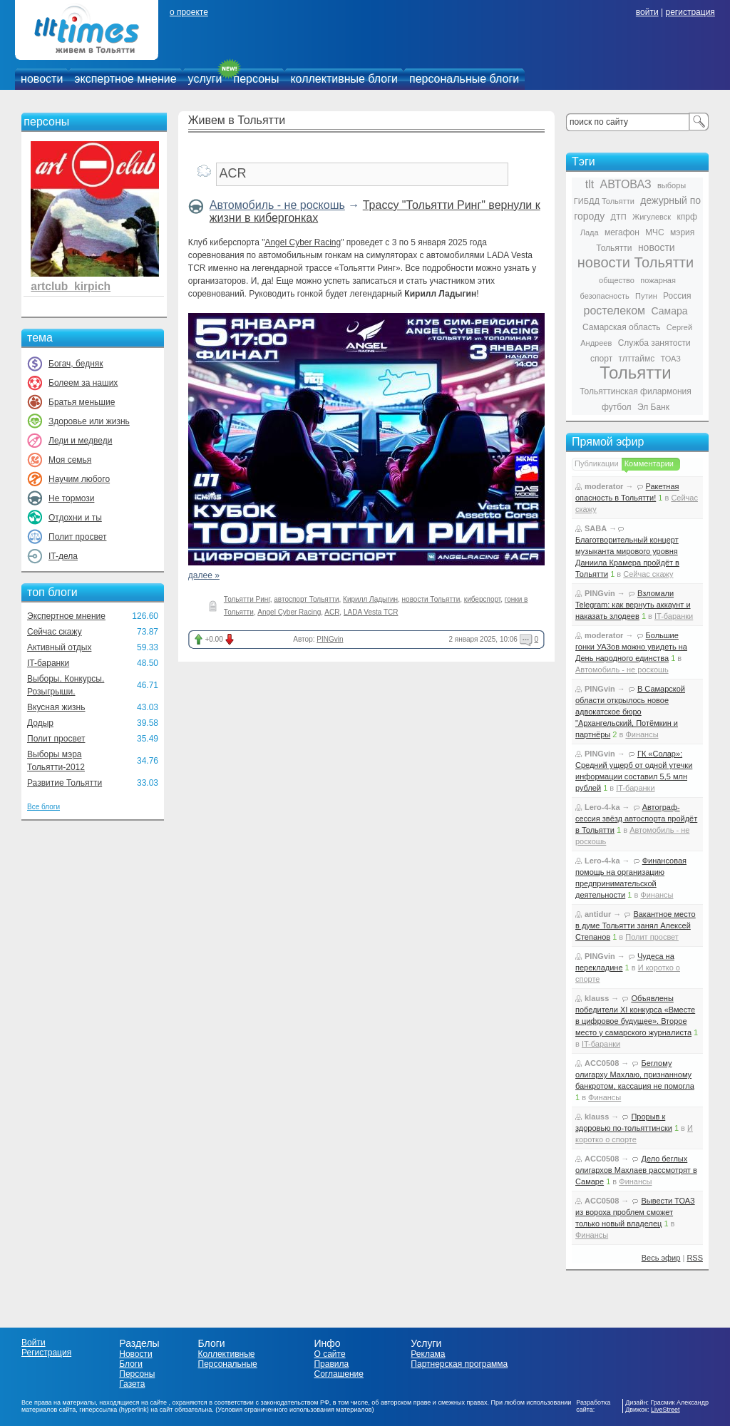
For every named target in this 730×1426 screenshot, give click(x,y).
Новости (135, 1354)
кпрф (686, 217)
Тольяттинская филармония (636, 391)
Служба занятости (654, 343)
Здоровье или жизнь (89, 421)
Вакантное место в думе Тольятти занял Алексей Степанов (635, 925)
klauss (597, 998)
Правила (331, 1364)
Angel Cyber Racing (302, 242)
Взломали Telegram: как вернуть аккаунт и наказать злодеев (633, 604)
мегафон (622, 232)
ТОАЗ (671, 358)
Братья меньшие (81, 402)
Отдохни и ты (75, 518)
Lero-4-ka (602, 807)
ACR (331, 612)
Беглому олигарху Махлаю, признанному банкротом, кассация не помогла (634, 1074)
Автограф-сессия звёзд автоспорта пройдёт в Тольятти (636, 818)
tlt (589, 184)
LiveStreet (665, 1409)
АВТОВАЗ (626, 184)
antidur (598, 914)
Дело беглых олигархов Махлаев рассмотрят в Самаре (636, 1170)
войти (647, 12)
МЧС (654, 232)
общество (616, 280)
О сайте (329, 1354)
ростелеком (614, 310)
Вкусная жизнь (56, 707)
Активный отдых (59, 647)
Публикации (597, 463)
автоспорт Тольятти (306, 599)
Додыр (40, 723)
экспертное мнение (125, 79)
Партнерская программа (459, 1364)
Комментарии (649, 463)
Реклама (428, 1354)
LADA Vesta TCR (371, 612)
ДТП (619, 216)
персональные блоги (464, 79)
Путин (646, 296)
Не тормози (71, 498)
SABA (596, 528)
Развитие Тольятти (64, 783)
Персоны (137, 1374)
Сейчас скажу (54, 632)
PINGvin (330, 639)
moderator (604, 486)
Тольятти (636, 372)
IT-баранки (48, 663)
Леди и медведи (80, 441)
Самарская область (621, 327)
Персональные (227, 1364)
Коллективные (226, 1354)
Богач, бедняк (75, 364)
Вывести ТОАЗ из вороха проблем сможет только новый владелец (635, 1212)
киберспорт (482, 599)
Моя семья (69, 460)
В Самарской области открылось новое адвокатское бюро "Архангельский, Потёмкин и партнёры (630, 711)
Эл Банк (653, 407)
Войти (33, 1343)
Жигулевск (651, 216)
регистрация (689, 12)
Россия (677, 296)
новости (42, 79)
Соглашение (338, 1374)
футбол (617, 407)
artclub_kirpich (70, 286)
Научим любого (79, 479)
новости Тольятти (431, 599)
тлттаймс (636, 359)
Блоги (131, 1364)
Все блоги (43, 807)
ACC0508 (602, 1063)
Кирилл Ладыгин (370, 599)
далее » (204, 575)
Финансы (641, 734)
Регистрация (46, 1353)
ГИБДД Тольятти (604, 201)
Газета (132, 1384)
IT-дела (63, 556)
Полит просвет (77, 537)
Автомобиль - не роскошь (277, 205)
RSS (695, 1257)
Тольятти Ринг (247, 599)
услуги (205, 79)
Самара (669, 311)
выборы (671, 185)
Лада (589, 232)
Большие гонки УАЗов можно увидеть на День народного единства (631, 646)
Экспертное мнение (66, 616)
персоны (256, 79)
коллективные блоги (344, 79)
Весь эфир (661, 1257)
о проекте (189, 12)
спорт (601, 359)
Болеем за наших (83, 383)
